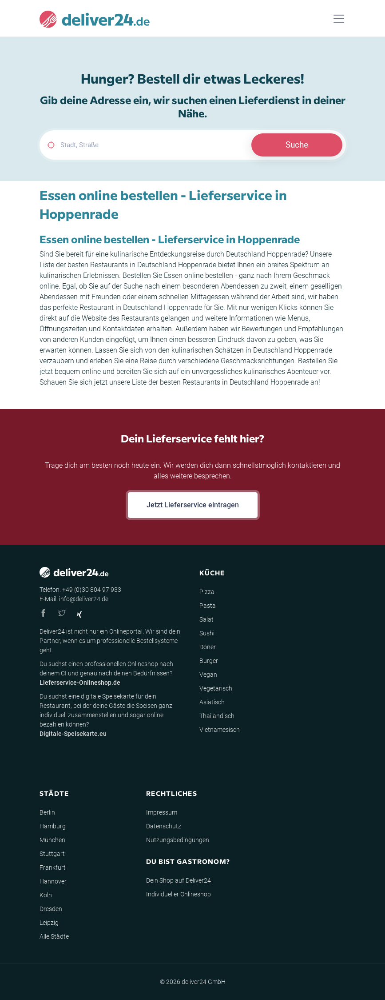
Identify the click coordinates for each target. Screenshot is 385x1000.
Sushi (206, 633)
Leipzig (49, 922)
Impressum (161, 812)
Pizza (206, 591)
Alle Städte (54, 936)
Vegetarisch (215, 688)
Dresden (51, 908)
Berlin (47, 812)
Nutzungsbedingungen (177, 839)
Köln (46, 895)
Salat (206, 619)
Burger (208, 660)
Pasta (207, 605)
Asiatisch (212, 702)
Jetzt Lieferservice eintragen (193, 505)
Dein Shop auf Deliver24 (178, 880)
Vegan (208, 674)
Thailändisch (216, 715)
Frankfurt (53, 867)
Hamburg (53, 826)
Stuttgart (52, 853)
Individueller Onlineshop (178, 894)
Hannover (53, 881)
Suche (297, 145)
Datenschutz (163, 826)
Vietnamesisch (219, 729)
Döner (207, 647)
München (52, 839)
